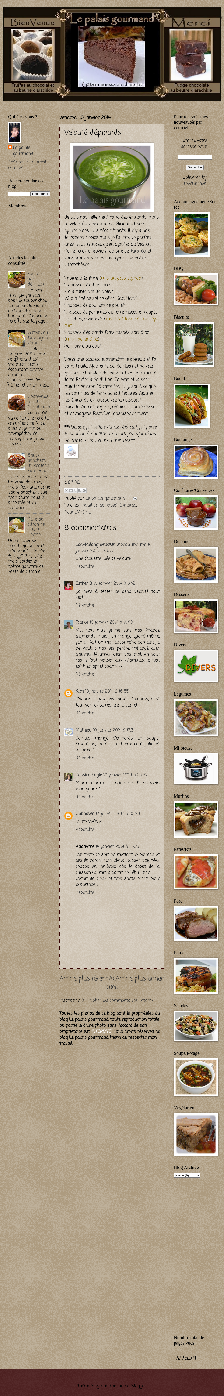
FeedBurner (195, 183)
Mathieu (83, 730)
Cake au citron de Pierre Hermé (36, 527)
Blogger (138, 1386)
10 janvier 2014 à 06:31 (114, 547)
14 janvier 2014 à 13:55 (117, 846)
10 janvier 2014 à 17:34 (114, 730)
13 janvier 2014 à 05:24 (118, 814)
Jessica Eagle (89, 775)
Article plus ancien (140, 978)
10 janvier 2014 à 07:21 (115, 583)
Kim (80, 691)
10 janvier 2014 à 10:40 (111, 622)
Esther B (84, 583)
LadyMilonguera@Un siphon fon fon (111, 544)
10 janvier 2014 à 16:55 (107, 691)
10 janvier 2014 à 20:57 (125, 775)
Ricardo (138, 251)
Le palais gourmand (106, 498)
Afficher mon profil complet (27, 165)
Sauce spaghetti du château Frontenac (38, 463)
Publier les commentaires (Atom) (120, 1000)
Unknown (85, 814)
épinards (127, 505)
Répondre (85, 566)
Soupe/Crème (77, 512)
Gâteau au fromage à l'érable (38, 337)
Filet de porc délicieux (36, 279)
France (82, 622)
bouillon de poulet (100, 505)
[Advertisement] (62, 103)
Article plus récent (84, 978)
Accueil (112, 983)
